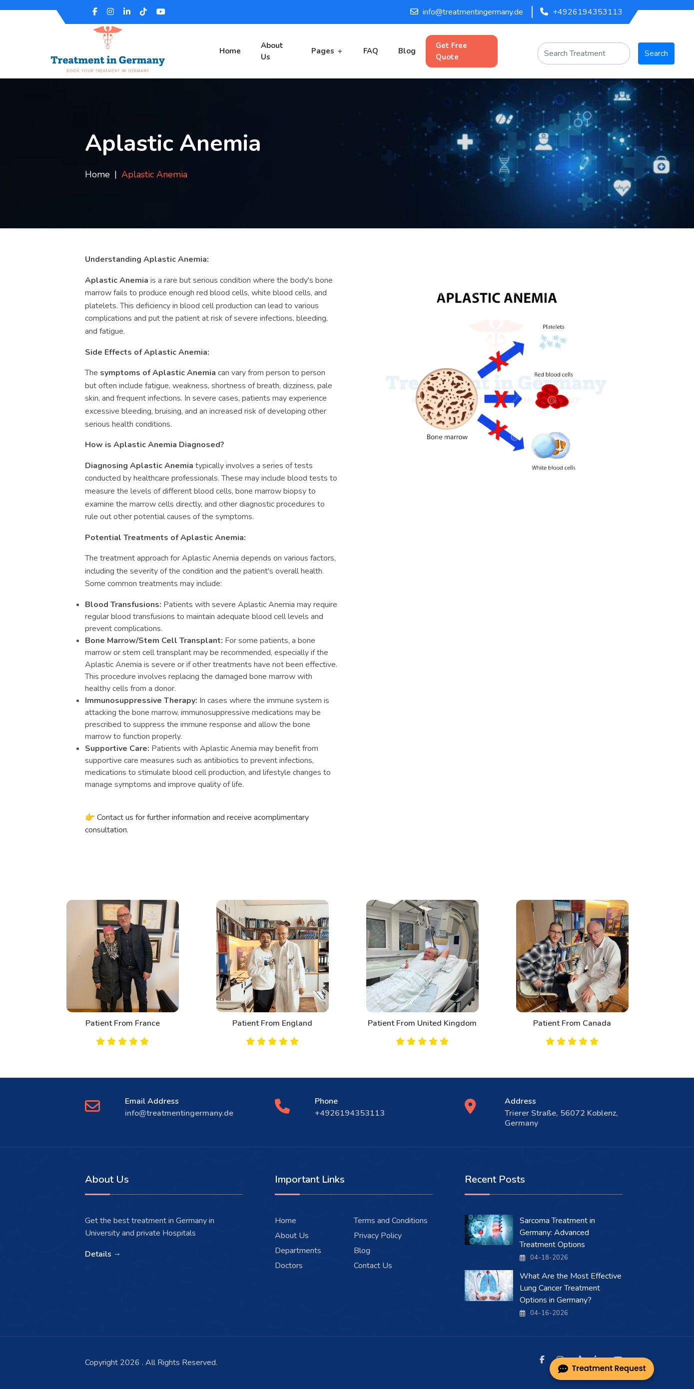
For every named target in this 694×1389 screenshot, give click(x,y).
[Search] (584, 53)
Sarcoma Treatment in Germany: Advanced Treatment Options (557, 1232)
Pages (322, 51)
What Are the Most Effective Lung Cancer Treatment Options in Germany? (571, 1288)
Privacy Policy (378, 1235)
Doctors (289, 1265)
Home (230, 51)
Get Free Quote (451, 51)
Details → (103, 1254)
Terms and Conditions (391, 1220)
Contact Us (373, 1265)
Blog (407, 51)
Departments (298, 1250)
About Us (272, 51)
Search (656, 53)
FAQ (370, 51)
